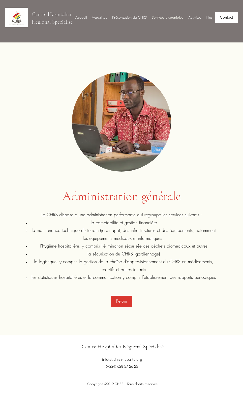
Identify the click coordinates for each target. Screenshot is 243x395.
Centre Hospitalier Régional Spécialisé (123, 346)
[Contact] (226, 17)
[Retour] (121, 301)
